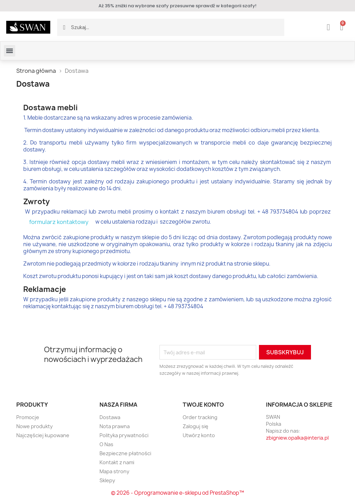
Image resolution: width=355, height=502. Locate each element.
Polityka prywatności (123, 435)
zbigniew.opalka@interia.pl (297, 437)
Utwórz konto (199, 435)
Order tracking (200, 417)
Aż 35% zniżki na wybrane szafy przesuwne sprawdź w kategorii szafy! (177, 5)
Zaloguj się (195, 426)
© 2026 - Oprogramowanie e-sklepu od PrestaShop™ (177, 492)
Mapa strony (114, 471)
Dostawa (109, 417)
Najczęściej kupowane (42, 435)
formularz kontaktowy (58, 222)
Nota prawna (114, 426)
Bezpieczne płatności (125, 453)
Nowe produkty (34, 426)
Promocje (27, 417)
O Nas (106, 444)
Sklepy (107, 480)
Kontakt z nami (116, 462)
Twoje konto (203, 404)
